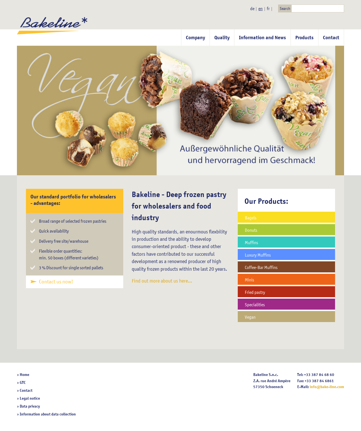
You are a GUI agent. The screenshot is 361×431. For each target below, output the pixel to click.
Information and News (262, 37)
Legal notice (30, 398)
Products (304, 37)
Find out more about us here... (162, 281)
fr (268, 8)
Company (195, 37)
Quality (222, 37)
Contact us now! (56, 282)
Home (24, 374)
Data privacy (30, 406)
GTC (23, 382)
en (260, 8)
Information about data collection (48, 414)
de (252, 8)
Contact (331, 37)
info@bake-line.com (327, 386)
